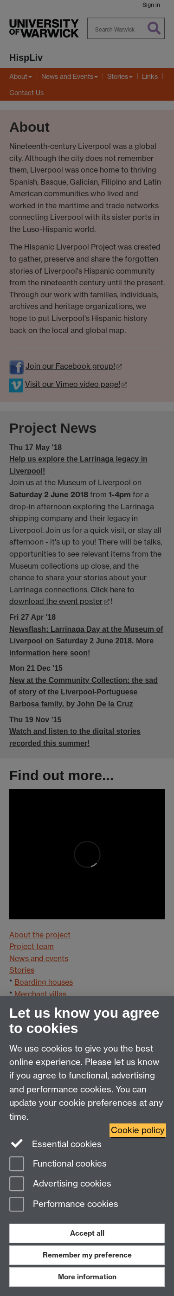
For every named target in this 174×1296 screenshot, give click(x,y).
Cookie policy (138, 1130)
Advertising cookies (60, 1184)
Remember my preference (87, 1255)
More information (87, 1276)
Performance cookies (63, 1204)
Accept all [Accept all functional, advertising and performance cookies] (87, 1233)
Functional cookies (58, 1164)
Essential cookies (55, 1143)
